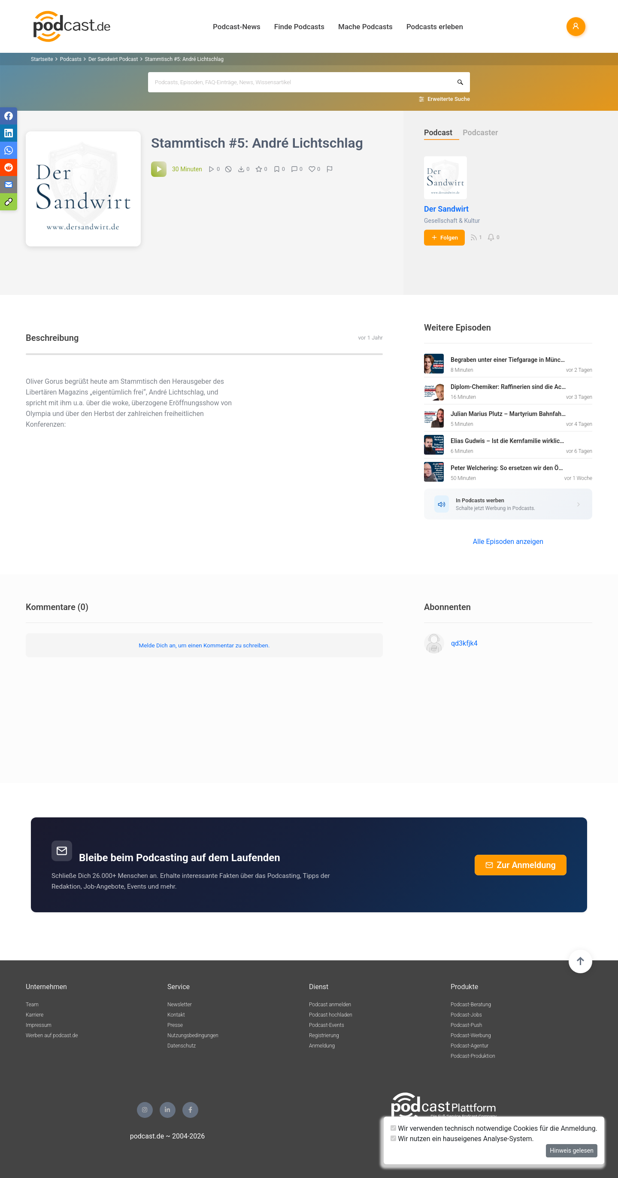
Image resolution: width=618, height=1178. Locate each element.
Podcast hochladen (330, 1015)
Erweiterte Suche (448, 99)
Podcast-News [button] (237, 26)
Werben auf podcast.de (52, 1035)
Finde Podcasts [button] (299, 26)
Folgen (444, 237)
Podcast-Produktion (473, 1056)
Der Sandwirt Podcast (113, 59)
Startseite (42, 59)
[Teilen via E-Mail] (8, 184)
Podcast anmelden (330, 1005)
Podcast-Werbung (471, 1035)
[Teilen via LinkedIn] (8, 133)
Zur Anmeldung (520, 865)
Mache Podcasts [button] (365, 26)
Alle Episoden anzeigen (508, 541)
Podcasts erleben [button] (434, 26)
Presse (175, 1025)
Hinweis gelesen (572, 1150)
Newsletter (179, 1005)
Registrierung (324, 1035)
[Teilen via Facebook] (8, 115)
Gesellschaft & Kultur (452, 220)
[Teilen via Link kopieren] (8, 201)
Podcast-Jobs (466, 1015)
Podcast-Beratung (471, 1005)
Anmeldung (322, 1046)
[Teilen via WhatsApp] (8, 150)
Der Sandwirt (446, 208)
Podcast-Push (466, 1025)
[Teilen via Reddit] (8, 167)
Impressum (39, 1025)
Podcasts (71, 59)
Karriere (34, 1015)
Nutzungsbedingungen (192, 1035)
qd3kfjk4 (464, 643)
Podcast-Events (326, 1025)
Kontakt (176, 1015)
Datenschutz (181, 1046)
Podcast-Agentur (469, 1046)
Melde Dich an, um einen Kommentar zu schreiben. (204, 645)
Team (32, 1005)
